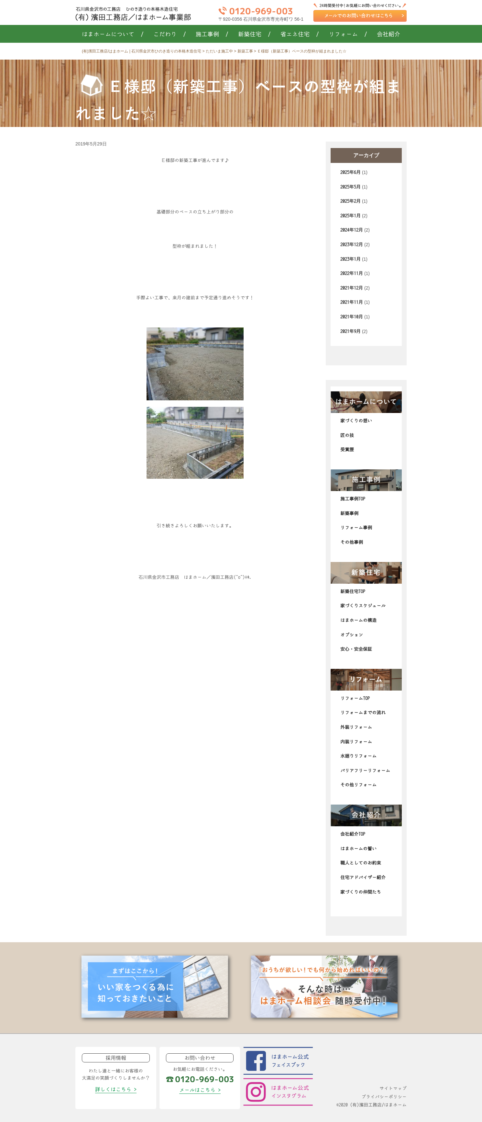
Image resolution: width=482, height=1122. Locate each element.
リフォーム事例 (356, 527)
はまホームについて (113, 34)
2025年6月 (350, 172)
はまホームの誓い (358, 848)
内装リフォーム (356, 741)
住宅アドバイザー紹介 (363, 877)
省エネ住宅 (299, 34)
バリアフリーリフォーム (365, 770)
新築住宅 (254, 34)
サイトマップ (393, 1088)
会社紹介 (388, 34)
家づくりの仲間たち (360, 892)
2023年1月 (350, 259)
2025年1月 (350, 215)
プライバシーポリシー (384, 1096)
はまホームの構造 (358, 620)
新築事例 (349, 513)
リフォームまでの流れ (363, 712)
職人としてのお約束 (360, 863)
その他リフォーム (358, 785)
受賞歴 (347, 449)
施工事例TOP (352, 499)
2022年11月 (351, 273)
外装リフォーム (356, 727)
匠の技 (347, 435)
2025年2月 (350, 201)
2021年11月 (351, 302)
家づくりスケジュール (363, 605)
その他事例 (351, 542)
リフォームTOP (355, 698)
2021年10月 (351, 317)
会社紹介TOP (352, 834)
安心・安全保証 (356, 649)
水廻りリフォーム (358, 756)
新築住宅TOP (352, 591)
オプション (351, 635)
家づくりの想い (356, 420)
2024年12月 (351, 230)
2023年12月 (351, 244)
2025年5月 (350, 187)
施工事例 (212, 34)
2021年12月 (351, 288)
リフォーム (348, 34)
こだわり (169, 34)
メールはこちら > (200, 1090)
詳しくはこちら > (116, 1089)
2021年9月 (350, 331)
